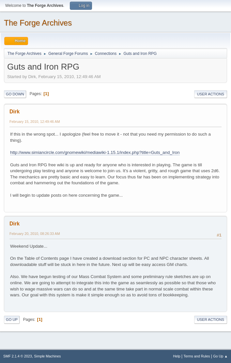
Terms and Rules (197, 356)
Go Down (15, 94)
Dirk (14, 111)
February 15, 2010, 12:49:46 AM (34, 122)
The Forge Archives (38, 22)
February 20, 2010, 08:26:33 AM (34, 234)
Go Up (12, 320)
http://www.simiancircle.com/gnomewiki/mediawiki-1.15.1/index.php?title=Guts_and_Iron (95, 152)
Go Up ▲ (220, 356)
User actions (210, 94)
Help (176, 356)
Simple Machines (47, 356)
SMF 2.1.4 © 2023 (17, 356)
